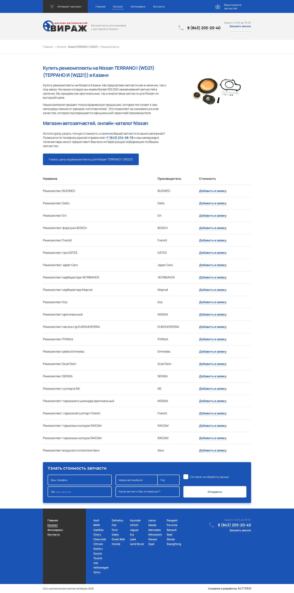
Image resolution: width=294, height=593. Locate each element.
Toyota (97, 558)
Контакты (159, 6)
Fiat (114, 525)
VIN (79, 492)
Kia (132, 534)
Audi (96, 520)
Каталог (118, 6)
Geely (115, 534)
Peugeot (172, 520)
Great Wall (118, 539)
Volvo (96, 572)
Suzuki (97, 553)
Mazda (152, 525)
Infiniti (134, 525)
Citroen (98, 544)
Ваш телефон (79, 480)
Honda (116, 544)
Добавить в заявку (212, 191)
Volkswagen (101, 567)
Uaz (95, 563)
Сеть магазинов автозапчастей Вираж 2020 (68, 588)
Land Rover (137, 544)
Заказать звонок (240, 26)
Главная (100, 6)
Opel (151, 544)
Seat (169, 534)
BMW (96, 525)
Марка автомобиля (136, 480)
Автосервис (138, 6)
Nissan (152, 539)
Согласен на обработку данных (209, 477)
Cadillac (98, 530)
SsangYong (174, 544)
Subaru (98, 548)
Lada (133, 539)
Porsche (172, 525)
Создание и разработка (229, 588)
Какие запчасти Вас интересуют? (147, 492)
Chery (97, 534)
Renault (172, 530)
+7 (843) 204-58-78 (119, 138)
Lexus (152, 520)
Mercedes (154, 530)
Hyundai (135, 520)
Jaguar (134, 530)
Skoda (171, 539)
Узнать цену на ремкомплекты (91, 159)
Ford (115, 530)
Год (168, 480)
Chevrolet (99, 539)
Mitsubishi (155, 534)
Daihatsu (117, 520)
